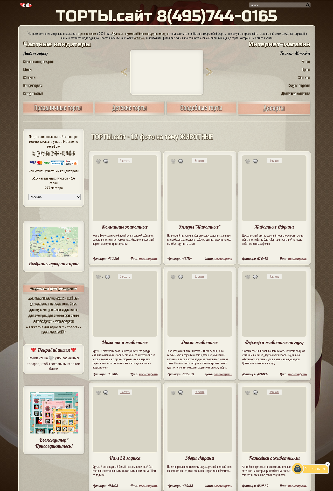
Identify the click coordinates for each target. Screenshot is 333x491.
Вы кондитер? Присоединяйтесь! (53, 443)
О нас (306, 61)
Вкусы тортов (299, 85)
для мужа (54, 309)
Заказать (125, 161)
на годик (58, 298)
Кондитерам (32, 85)
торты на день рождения (53, 288)
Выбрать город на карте (53, 263)
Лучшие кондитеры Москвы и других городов (140, 33)
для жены (55, 315)
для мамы (72, 315)
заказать (139, 38)
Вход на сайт (33, 93)
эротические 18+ (54, 331)
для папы (71, 309)
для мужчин (37, 309)
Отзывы (29, 77)
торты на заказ (87, 33)
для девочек (39, 303)
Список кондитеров (38, 61)
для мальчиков (39, 298)
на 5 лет (73, 298)
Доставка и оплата (295, 93)
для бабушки (42, 321)
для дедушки (64, 321)
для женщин (37, 315)
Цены (27, 69)
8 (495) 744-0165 (53, 153)
